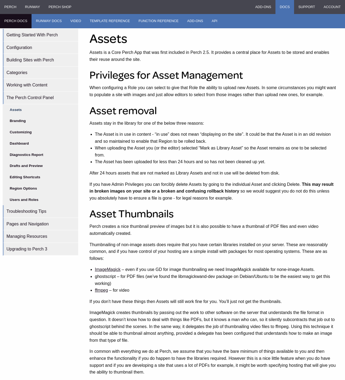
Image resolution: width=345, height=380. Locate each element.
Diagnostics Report (26, 155)
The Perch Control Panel (30, 97)
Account (332, 7)
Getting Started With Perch (32, 35)
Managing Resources (26, 236)
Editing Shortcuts (25, 177)
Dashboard (19, 143)
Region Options (23, 188)
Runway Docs (49, 21)
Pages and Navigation (27, 224)
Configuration (19, 47)
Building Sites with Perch (30, 60)
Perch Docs (15, 21)
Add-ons (263, 7)
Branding (18, 121)
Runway (32, 7)
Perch (10, 7)
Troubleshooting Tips (26, 211)
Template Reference (110, 21)
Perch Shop (60, 7)
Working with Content (26, 85)
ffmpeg (101, 290)
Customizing (21, 132)
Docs (285, 7)
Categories (16, 72)
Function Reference (159, 21)
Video (75, 21)
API (215, 21)
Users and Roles (24, 200)
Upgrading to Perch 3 (26, 249)
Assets (16, 110)
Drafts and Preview (26, 166)
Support (306, 7)
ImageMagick (107, 269)
